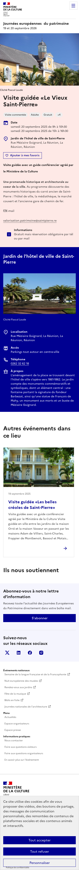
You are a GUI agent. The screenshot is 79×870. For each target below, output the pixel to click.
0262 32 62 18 (20, 363)
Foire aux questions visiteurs (20, 747)
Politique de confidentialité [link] (17, 867)
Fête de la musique (15, 694)
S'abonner (39, 618)
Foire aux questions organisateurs (23, 753)
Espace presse (12, 730)
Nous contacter (13, 740)
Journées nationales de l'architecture (25, 706)
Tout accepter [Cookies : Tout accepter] (39, 840)
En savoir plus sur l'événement (21, 760)
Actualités (10, 717)
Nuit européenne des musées (21, 681)
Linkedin (19, 653)
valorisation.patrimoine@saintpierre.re (30, 221)
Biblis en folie (12, 700)
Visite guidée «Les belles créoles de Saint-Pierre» (32, 505)
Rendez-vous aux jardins (18, 687)
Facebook (30, 653)
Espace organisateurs (16, 723)
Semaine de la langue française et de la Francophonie (35, 674)
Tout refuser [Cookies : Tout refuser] (39, 851)
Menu (73, 6)
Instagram (41, 653)
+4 (59, 115)
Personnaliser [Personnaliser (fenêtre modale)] (39, 862)
